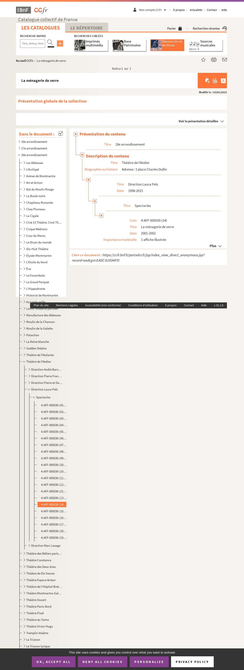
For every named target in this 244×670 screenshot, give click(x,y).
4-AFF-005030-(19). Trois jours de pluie (54, 538)
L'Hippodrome (35, 289)
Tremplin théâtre (37, 633)
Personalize (149, 662)
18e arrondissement (34, 155)
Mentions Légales (67, 305)
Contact (212, 10)
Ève (28, 269)
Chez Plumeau (35, 209)
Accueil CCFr (24, 61)
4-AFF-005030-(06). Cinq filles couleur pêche (54, 438)
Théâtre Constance (38, 560)
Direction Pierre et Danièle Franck (46, 383)
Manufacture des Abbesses (43, 315)
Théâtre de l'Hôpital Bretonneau (44, 587)
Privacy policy (192, 662)
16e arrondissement (34, 142)
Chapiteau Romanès (39, 202)
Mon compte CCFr (153, 10)
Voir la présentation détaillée (198, 121)
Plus (213, 245)
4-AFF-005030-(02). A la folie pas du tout (54, 412)
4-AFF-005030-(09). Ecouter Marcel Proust (54, 458)
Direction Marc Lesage (45, 545)
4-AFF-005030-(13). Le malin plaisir (54, 498)
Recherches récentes (210, 28)
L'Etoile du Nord (36, 262)
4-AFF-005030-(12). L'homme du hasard (54, 485)
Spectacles (43, 397)
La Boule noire (35, 196)
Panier (174, 28)
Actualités (196, 10)
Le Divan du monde (38, 242)
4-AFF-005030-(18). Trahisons (54, 531)
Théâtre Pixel (35, 613)
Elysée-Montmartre (38, 255)
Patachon (32, 335)
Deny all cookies (103, 662)
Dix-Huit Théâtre (37, 249)
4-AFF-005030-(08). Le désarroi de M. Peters (54, 451)
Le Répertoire (86, 28)
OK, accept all (53, 662)
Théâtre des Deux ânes (41, 567)
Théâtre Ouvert (36, 600)
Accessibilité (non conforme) (103, 305)
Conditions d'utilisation (143, 305)
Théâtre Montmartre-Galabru (44, 593)
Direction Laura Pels (44, 389)
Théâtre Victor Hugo (39, 626)
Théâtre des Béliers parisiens (44, 553)
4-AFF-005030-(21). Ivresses (54, 491)
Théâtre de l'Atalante (40, 355)
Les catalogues (40, 27)
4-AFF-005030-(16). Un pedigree (54, 518)
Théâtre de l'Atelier (38, 361)
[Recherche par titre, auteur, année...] (32, 43)
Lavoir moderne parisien (42, 308)
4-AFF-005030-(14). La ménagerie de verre (54, 504)
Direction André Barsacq (46, 369)
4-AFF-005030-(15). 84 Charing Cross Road (54, 511)
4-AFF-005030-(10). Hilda (54, 471)
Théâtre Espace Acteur (41, 580)
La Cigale (32, 216)
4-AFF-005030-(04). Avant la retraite (54, 425)
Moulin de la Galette (39, 328)
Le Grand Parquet (37, 282)
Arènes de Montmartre (40, 176)
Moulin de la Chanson (40, 322)
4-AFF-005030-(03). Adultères (54, 418)
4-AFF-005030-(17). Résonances (54, 524)
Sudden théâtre (36, 348)
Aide (224, 10)
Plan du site (41, 305)
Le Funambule (35, 275)
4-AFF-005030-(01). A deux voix (54, 405)
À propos (179, 10)
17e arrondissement (34, 148)
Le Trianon (33, 640)
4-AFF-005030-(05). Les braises (54, 432)
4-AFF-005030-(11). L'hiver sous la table (54, 478)
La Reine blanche (37, 342)
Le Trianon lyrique (38, 646)
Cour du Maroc (36, 236)
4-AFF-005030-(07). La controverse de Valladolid (54, 445)
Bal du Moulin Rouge (40, 189)
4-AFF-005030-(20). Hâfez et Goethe (54, 465)
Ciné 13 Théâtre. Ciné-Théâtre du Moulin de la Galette (44, 222)
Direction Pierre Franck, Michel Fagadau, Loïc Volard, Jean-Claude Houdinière (46, 376)
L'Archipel (32, 169)
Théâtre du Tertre (37, 620)
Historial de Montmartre (42, 295)
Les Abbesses (34, 163)
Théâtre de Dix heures (40, 573)
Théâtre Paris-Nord (38, 606)
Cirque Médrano (36, 229)
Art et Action (34, 183)
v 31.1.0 (218, 305)
